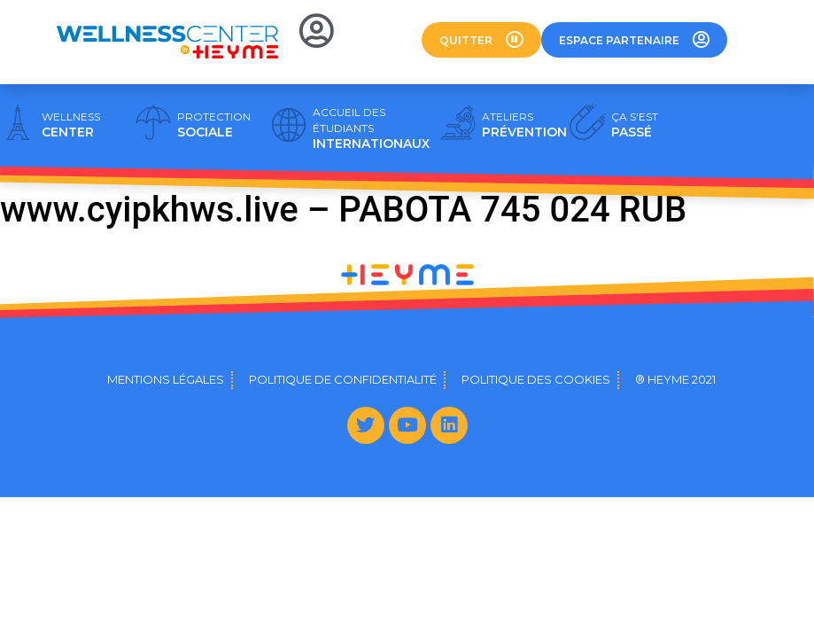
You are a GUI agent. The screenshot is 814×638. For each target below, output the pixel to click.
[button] (481, 40)
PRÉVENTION (524, 125)
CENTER (71, 125)
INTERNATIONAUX (371, 128)
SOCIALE (214, 125)
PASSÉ (634, 125)
